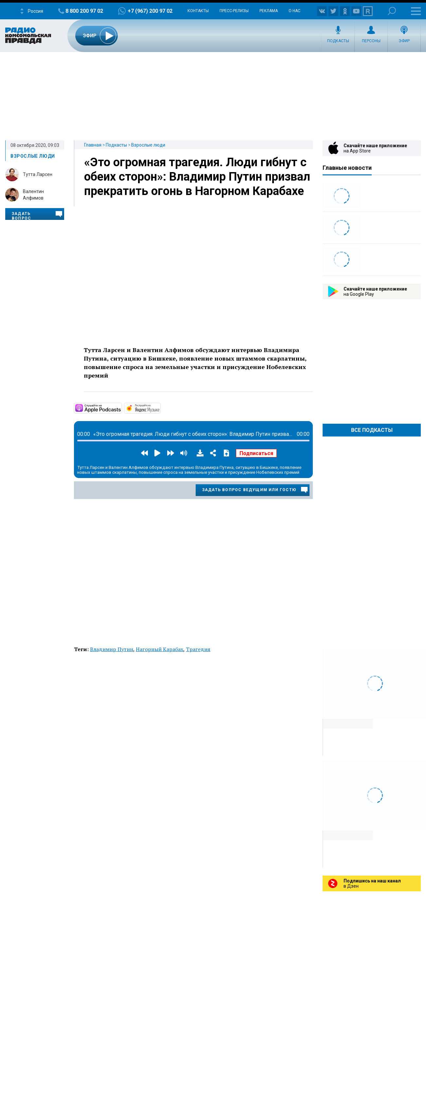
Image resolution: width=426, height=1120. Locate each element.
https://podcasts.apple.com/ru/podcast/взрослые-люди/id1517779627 (121, 407)
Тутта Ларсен (37, 174)
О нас (294, 11)
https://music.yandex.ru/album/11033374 (160, 407)
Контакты (198, 11)
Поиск (392, 11)
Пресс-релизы (234, 11)
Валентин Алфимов (33, 195)
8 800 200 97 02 (84, 11)
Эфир (404, 41)
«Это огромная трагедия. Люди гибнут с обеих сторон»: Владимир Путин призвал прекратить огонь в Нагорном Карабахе (197, 176)
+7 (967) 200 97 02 (150, 11)
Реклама (268, 11)
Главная (92, 145)
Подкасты (338, 41)
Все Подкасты (372, 430)
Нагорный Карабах (159, 649)
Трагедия (198, 649)
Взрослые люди (148, 145)
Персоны (371, 41)
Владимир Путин (111, 649)
